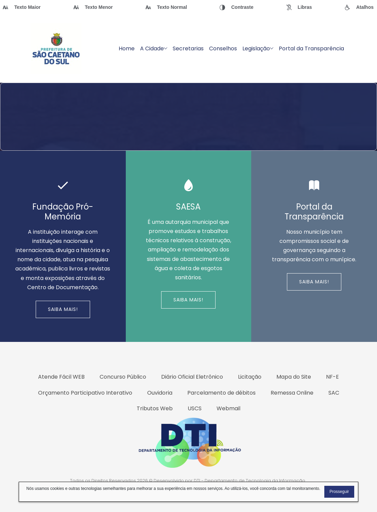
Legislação (257, 48)
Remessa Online (292, 393)
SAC (333, 393)
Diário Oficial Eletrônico (192, 377)
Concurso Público (123, 377)
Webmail (228, 408)
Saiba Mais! (63, 309)
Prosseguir (339, 491)
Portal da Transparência (311, 48)
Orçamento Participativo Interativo (85, 393)
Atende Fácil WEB (61, 377)
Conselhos (223, 48)
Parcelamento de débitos (221, 393)
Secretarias (188, 48)
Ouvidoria (159, 393)
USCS (195, 408)
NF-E (332, 377)
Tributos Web (155, 408)
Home (127, 48)
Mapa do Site (293, 377)
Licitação (249, 377)
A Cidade (153, 48)
